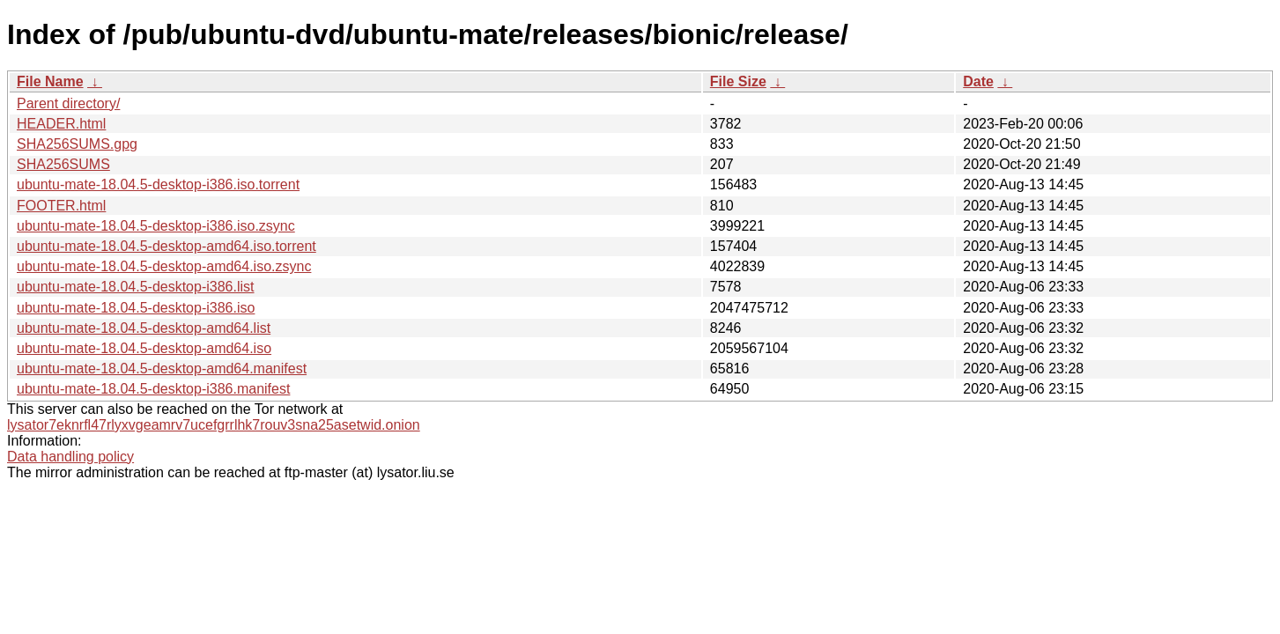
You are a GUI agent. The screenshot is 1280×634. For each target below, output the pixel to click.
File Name (50, 81)
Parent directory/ (68, 103)
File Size (738, 81)
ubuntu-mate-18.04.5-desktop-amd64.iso (144, 348)
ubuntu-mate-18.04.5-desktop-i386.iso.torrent (158, 184)
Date (978, 81)
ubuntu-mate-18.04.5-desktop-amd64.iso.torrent (166, 246)
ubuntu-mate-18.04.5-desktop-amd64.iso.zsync (164, 266)
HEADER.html (61, 123)
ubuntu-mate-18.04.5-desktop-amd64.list (143, 328)
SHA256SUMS (63, 164)
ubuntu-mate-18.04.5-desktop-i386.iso (136, 307)
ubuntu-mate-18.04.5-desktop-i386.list (136, 286)
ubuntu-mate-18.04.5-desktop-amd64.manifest (162, 368)
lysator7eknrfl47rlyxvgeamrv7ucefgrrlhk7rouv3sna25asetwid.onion (213, 424)
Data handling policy (70, 456)
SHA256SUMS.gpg (77, 143)
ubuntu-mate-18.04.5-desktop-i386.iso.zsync (156, 225)
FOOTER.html (61, 205)
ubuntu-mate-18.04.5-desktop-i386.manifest (153, 388)
